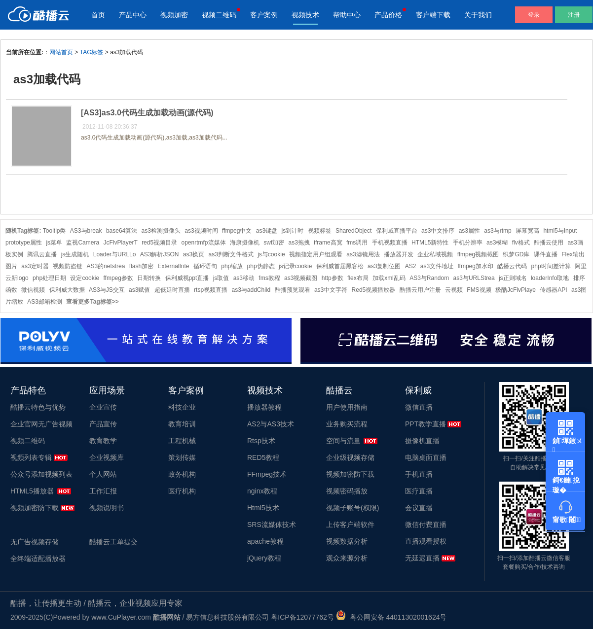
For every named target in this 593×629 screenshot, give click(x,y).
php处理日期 (49, 278)
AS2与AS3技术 (270, 424)
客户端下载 (433, 15)
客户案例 (264, 15)
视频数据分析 (347, 541)
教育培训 (182, 424)
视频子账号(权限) (352, 508)
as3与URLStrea (474, 278)
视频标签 (320, 230)
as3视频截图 (300, 278)
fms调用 (357, 242)
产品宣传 (103, 424)
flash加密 (141, 266)
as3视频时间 (201, 230)
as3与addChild (250, 289)
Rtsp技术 (261, 441)
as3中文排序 (437, 230)
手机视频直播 (390, 242)
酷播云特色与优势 (38, 407)
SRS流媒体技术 (271, 524)
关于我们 (478, 15)
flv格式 (521, 242)
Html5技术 (263, 508)
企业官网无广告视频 (41, 424)
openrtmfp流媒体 (204, 242)
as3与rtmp (497, 230)
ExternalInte (173, 266)
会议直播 (419, 508)
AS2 (410, 266)
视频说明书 (106, 508)
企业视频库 (106, 457)
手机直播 (419, 474)
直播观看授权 (425, 541)
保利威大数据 (67, 289)
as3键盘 (266, 230)
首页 (98, 15)
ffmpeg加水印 (475, 266)
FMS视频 (479, 289)
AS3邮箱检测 (44, 301)
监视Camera (82, 242)
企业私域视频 (435, 254)
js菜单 (54, 242)
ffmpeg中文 (237, 230)
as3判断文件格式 (231, 254)
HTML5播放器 (32, 491)
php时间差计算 (551, 266)
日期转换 (149, 278)
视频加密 (174, 15)
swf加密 (273, 242)
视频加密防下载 (34, 508)
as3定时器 (34, 266)
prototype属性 (23, 242)
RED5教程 (263, 457)
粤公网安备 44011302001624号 (391, 617)
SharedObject (353, 230)
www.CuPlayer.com (121, 617)
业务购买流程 (347, 424)
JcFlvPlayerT (120, 242)
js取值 (221, 278)
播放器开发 (398, 254)
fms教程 (269, 278)
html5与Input (560, 230)
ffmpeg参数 (118, 278)
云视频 (454, 289)
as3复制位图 (384, 266)
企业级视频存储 (350, 457)
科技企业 (182, 407)
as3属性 (469, 230)
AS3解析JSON (159, 254)
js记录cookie (295, 266)
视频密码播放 (347, 491)
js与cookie (271, 254)
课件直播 (545, 254)
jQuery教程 (264, 558)
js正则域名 (513, 278)
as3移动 (244, 278)
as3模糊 (497, 242)
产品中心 (133, 15)
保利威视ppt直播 (187, 278)
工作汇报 (103, 491)
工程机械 (182, 441)
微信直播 (419, 407)
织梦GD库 (516, 254)
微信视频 (33, 289)
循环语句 (205, 266)
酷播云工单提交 (113, 542)
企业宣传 (103, 407)
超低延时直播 (172, 289)
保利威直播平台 (396, 230)
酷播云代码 (512, 266)
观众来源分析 (347, 558)
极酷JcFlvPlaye (515, 289)
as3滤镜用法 (362, 254)
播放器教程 (264, 407)
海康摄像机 (244, 242)
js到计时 (293, 230)
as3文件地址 (436, 266)
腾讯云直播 (42, 254)
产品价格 (388, 15)
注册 (574, 14)
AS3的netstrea (105, 266)
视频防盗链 (67, 266)
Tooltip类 (54, 230)
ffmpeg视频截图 (478, 254)
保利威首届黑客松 (340, 266)
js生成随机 (75, 254)
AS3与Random (429, 278)
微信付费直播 (425, 524)
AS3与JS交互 (107, 289)
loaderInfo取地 (550, 278)
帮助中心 (347, 15)
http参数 (332, 278)
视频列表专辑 (31, 457)
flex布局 (358, 278)
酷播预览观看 (292, 289)
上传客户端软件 (350, 524)
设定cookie (84, 278)
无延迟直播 (422, 558)
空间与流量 (343, 441)
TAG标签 (92, 52)
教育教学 (103, 441)
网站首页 (61, 52)
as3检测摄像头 (161, 230)
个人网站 (103, 474)
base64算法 (121, 230)
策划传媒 (182, 457)
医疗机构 (182, 491)
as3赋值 (139, 289)
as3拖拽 (299, 242)
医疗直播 (419, 491)
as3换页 (193, 254)
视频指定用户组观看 (315, 254)
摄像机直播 (422, 441)
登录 (534, 14)
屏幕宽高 (527, 230)
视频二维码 (219, 15)
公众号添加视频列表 (41, 474)
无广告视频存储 (34, 542)
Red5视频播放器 (374, 289)
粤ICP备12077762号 (302, 617)
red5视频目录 (159, 242)
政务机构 (182, 474)
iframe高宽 (328, 242)
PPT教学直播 (425, 424)
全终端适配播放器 (38, 558)
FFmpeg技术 (267, 474)
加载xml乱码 (389, 278)
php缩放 (232, 266)
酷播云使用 (548, 242)
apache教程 (265, 541)
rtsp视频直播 (210, 289)
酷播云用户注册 (420, 289)
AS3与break (86, 230)
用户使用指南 (347, 407)
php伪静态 (261, 266)
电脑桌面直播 (425, 457)
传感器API (553, 289)
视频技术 (305, 15)
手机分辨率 (467, 242)
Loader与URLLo (114, 254)
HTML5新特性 (429, 242)
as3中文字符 (330, 289)
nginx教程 (262, 491)
